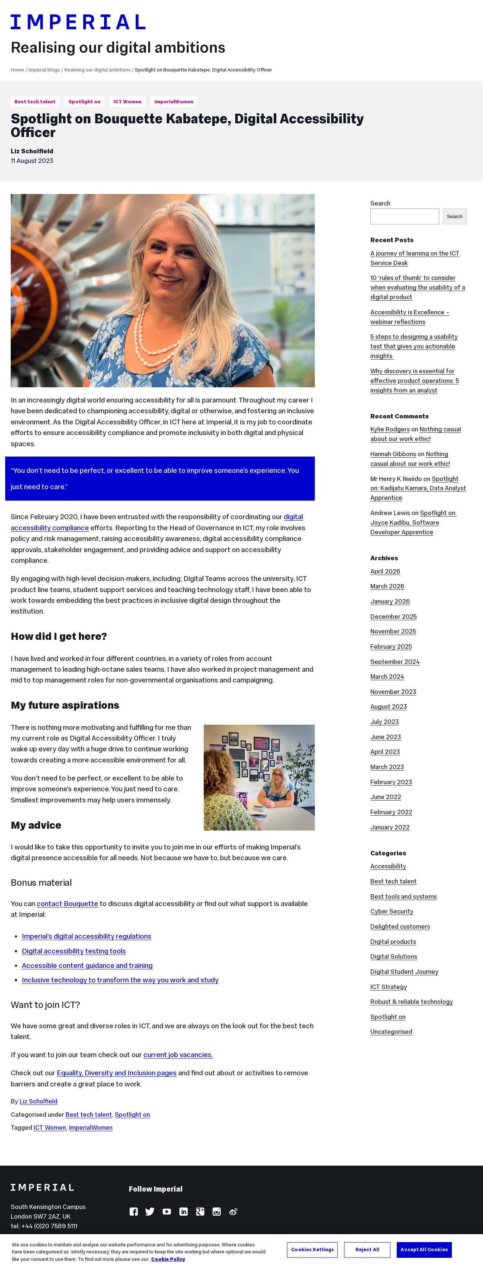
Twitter (150, 1212)
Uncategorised (391, 1032)
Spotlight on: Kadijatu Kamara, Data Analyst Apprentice (418, 488)
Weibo (232, 1212)
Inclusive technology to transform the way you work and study (120, 979)
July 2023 (384, 722)
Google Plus (199, 1212)
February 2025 (391, 647)
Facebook (133, 1212)
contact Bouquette (67, 903)
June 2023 (385, 737)
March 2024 (387, 677)
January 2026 (390, 601)
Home (17, 70)
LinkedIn (183, 1212)
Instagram (216, 1212)
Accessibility (388, 866)
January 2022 (390, 827)
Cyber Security (391, 911)
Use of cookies (225, 1239)
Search (380, 203)
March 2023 (387, 767)
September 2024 (395, 662)
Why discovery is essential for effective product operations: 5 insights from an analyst (414, 380)
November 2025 (393, 631)
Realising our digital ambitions (118, 47)
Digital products (393, 942)
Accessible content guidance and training (87, 965)
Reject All (367, 1256)
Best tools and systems (403, 897)
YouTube (166, 1212)
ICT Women (127, 101)
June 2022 (385, 797)
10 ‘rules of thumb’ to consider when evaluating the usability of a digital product (417, 287)
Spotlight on (84, 101)
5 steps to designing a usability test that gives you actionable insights (414, 346)
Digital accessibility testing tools (74, 950)
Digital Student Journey (404, 972)
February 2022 (391, 812)
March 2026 (387, 586)
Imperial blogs (44, 70)
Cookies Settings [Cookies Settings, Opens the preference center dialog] (312, 1256)
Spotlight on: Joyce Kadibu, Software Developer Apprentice (413, 522)
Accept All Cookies (424, 1256)
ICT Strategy (388, 987)
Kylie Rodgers (390, 429)
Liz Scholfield (32, 151)
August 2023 (388, 707)
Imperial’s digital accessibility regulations (86, 936)
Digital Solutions (393, 957)
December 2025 (393, 617)
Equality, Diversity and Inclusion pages (117, 1072)
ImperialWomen (173, 101)
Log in (137, 1239)
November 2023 (393, 692)
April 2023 (385, 752)
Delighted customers (400, 927)
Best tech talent (35, 101)
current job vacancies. (178, 1054)
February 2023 (391, 782)
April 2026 (385, 571)
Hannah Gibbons (393, 454)
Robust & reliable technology (411, 1002)
